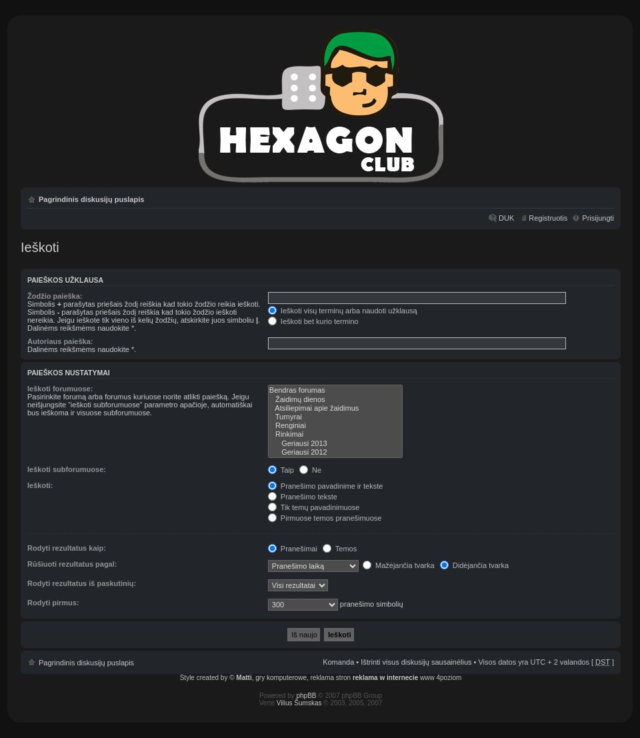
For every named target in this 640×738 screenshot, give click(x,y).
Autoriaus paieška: (60, 341)
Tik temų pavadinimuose (314, 507)
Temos (340, 549)
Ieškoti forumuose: (60, 389)
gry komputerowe (281, 677)
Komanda (338, 662)
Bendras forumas (335, 390)
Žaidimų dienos (335, 399)
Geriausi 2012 (335, 452)
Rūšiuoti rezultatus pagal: (72, 564)
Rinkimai (335, 434)
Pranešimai (292, 549)
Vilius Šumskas (299, 703)
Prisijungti (598, 218)
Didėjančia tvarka (474, 565)
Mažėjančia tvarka (399, 565)
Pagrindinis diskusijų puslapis (91, 199)
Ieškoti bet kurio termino (313, 321)
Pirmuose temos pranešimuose (325, 518)
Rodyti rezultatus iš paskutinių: (81, 583)
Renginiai (335, 425)
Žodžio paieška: (55, 296)
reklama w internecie (385, 677)
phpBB (307, 695)
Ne (310, 470)
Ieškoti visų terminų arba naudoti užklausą (342, 311)
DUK (506, 218)
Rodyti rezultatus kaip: (66, 548)
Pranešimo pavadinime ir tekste (325, 486)
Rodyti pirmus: (53, 603)
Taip (281, 470)
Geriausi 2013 (335, 443)
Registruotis (548, 218)
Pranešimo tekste (302, 497)
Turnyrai (335, 417)
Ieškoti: (40, 485)
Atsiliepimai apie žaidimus (335, 408)
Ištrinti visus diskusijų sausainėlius (416, 662)
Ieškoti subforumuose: (66, 469)
